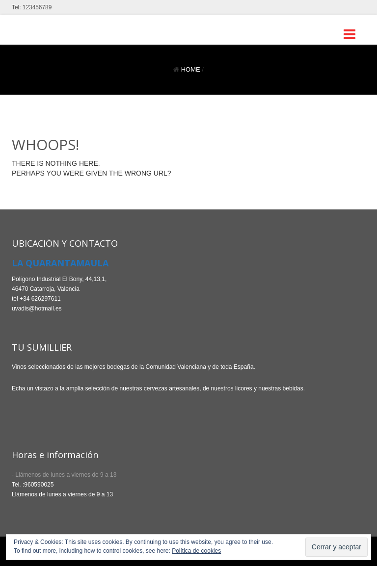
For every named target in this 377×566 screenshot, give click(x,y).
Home (190, 69)
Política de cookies (196, 550)
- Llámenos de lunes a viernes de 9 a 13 (64, 474)
